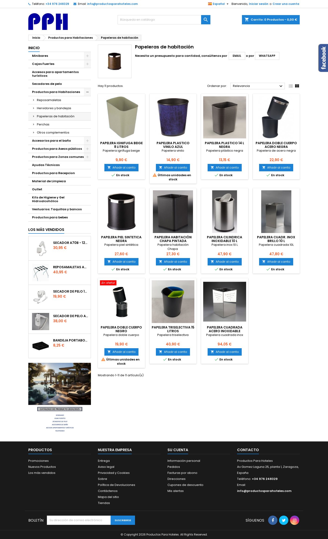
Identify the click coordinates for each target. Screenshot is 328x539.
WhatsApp (267, 56)
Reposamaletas (49, 100)
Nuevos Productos (42, 467)
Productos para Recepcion (53, 173)
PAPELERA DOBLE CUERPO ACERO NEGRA (276, 145)
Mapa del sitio (108, 497)
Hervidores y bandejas (54, 108)
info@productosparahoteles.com (112, 4)
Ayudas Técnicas (46, 165)
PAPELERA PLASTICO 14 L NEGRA (224, 145)
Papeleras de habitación (55, 116)
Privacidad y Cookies (114, 473)
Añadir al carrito (121, 167)
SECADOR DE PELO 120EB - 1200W (71, 291)
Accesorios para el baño (51, 140)
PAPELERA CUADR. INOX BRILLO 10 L (276, 239)
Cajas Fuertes (43, 64)
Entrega (104, 461)
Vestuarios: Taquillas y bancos (57, 209)
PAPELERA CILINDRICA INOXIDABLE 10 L (224, 239)
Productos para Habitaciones (56, 92)
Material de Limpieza (49, 181)
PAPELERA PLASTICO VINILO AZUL (173, 145)
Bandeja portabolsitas (71, 340)
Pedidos (173, 467)
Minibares (40, 56)
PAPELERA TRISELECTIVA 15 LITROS (173, 329)
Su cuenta (177, 450)
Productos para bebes (50, 217)
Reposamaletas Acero (71, 267)
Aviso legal (106, 467)
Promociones (38, 461)
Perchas (43, 124)
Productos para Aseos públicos (57, 149)
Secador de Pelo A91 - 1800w (71, 316)
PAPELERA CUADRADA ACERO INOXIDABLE (224, 329)
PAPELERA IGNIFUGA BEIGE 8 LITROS (121, 145)
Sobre (102, 479)
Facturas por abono (182, 473)
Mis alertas (175, 491)
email (237, 56)
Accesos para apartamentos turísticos (55, 74)
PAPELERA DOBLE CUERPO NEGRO (121, 329)
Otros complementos (53, 132)
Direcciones (176, 479)
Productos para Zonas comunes (58, 157)
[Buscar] (164, 19)
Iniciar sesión (258, 4)
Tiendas (104, 503)
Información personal (183, 461)
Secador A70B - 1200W (71, 243)
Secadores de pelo (47, 84)
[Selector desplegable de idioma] (219, 4)
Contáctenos (108, 491)
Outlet (37, 189)
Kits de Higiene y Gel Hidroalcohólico (48, 199)
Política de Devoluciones (116, 485)
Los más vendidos (46, 229)
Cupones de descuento (185, 485)
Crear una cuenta (286, 4)
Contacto (248, 450)
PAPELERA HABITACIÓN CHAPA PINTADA (173, 239)
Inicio (34, 48)
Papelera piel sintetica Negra (121, 239)
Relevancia (258, 86)
